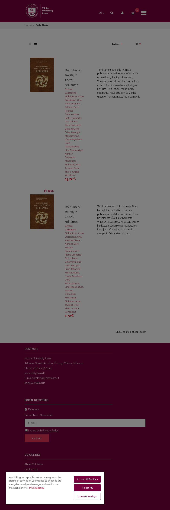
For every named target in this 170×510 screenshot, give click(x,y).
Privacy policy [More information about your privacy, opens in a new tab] (36, 487)
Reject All (87, 487)
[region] (55, 488)
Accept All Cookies (87, 479)
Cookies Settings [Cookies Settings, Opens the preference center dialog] (87, 496)
